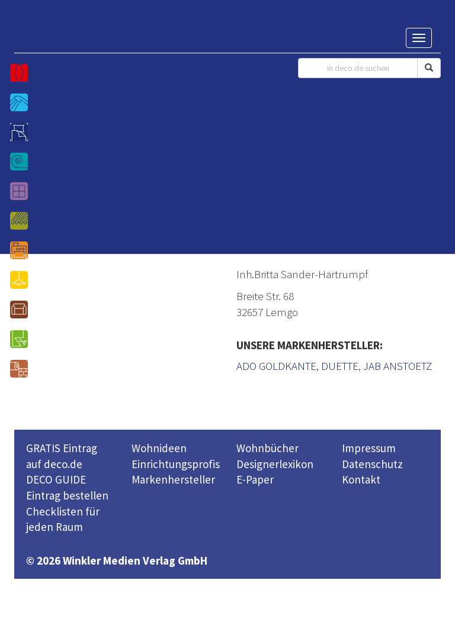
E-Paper (255, 479)
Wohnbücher (267, 448)
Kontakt (361, 479)
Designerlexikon (274, 464)
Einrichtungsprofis (176, 464)
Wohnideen (159, 448)
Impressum (369, 448)
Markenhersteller (173, 479)
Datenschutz (372, 464)
